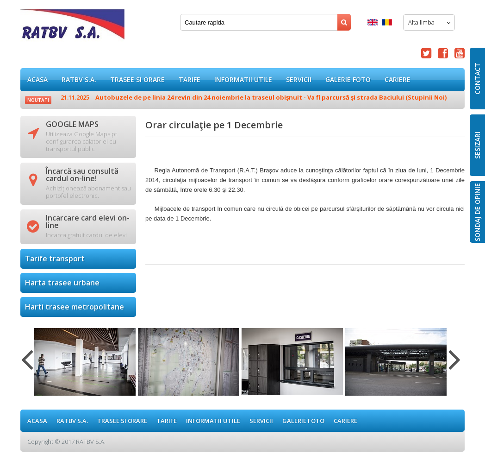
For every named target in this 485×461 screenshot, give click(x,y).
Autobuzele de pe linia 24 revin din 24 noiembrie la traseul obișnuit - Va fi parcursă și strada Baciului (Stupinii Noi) (254, 97)
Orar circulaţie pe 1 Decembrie (72, 27)
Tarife (189, 79)
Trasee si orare (137, 79)
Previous (27, 365)
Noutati (38, 100)
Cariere (397, 79)
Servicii (298, 79)
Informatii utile (243, 79)
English (372, 22)
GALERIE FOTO (348, 79)
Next (455, 365)
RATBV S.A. (79, 79)
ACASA (37, 79)
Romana (387, 22)
